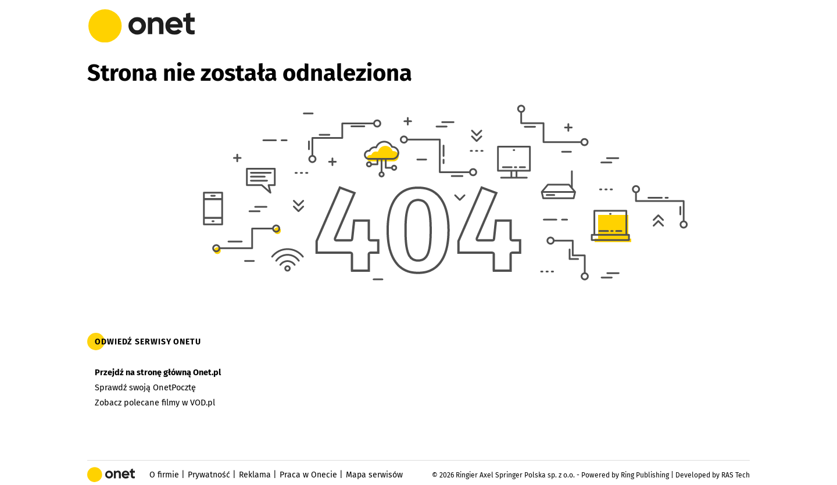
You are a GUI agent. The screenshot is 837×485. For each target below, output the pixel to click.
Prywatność (209, 475)
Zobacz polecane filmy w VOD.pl (155, 402)
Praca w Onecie (308, 475)
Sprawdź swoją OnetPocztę (145, 387)
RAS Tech (735, 475)
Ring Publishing (645, 475)
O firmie (164, 475)
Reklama (255, 475)
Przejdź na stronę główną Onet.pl (158, 372)
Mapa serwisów (374, 475)
